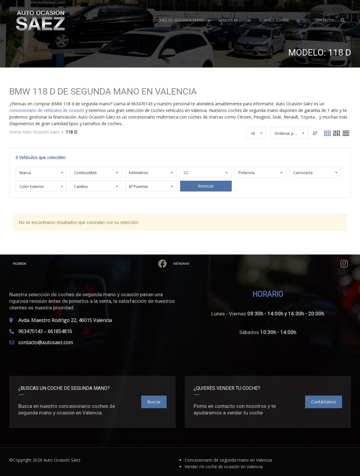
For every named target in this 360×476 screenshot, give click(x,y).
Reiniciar (206, 186)
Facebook (94, 264)
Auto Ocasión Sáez (61, 460)
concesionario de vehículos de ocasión (46, 110)
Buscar (154, 402)
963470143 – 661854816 (45, 331)
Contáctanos (323, 402)
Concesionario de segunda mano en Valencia (228, 460)
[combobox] (256, 133)
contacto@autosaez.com (45, 342)
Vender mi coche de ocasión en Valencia (224, 466)
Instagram (264, 264)
